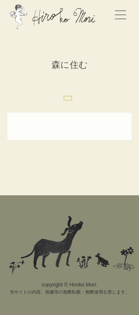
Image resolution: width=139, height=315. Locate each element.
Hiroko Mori (53, 16)
